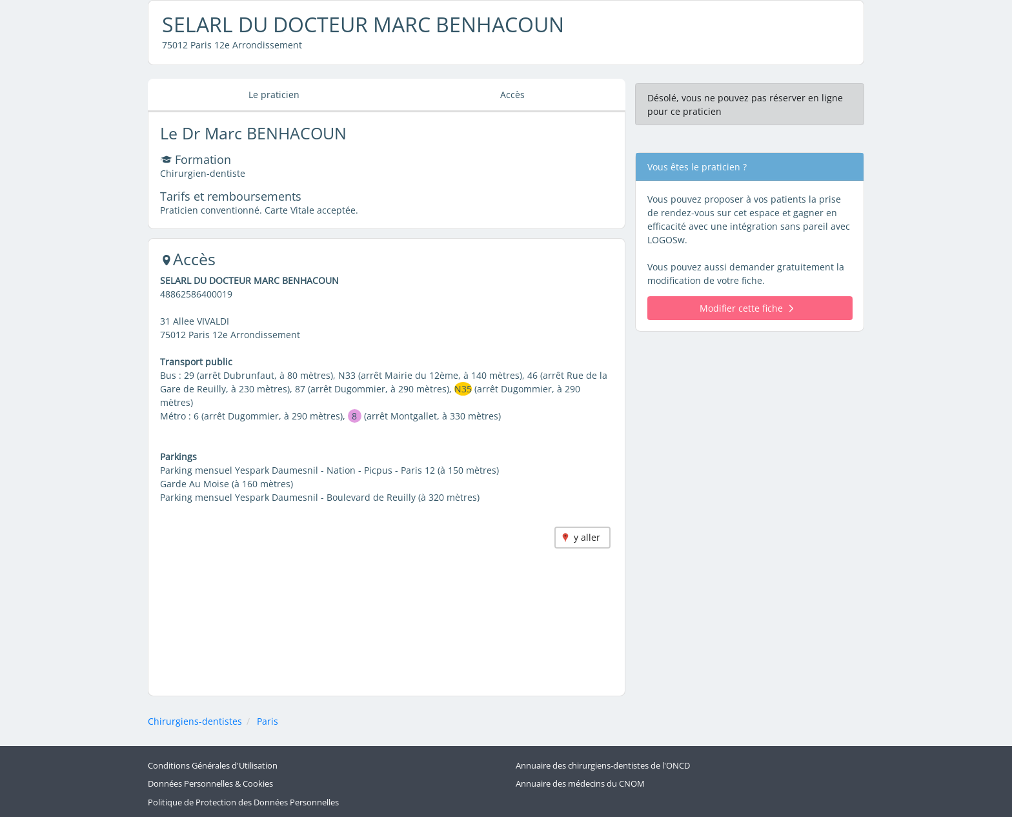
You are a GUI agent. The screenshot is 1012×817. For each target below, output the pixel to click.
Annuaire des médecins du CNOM (580, 783)
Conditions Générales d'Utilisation (213, 765)
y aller (587, 537)
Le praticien (273, 94)
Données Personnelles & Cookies (210, 783)
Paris (267, 721)
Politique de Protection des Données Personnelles (243, 802)
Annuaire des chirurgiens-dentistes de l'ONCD (603, 765)
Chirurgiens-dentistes (195, 721)
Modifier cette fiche (746, 308)
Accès (512, 94)
